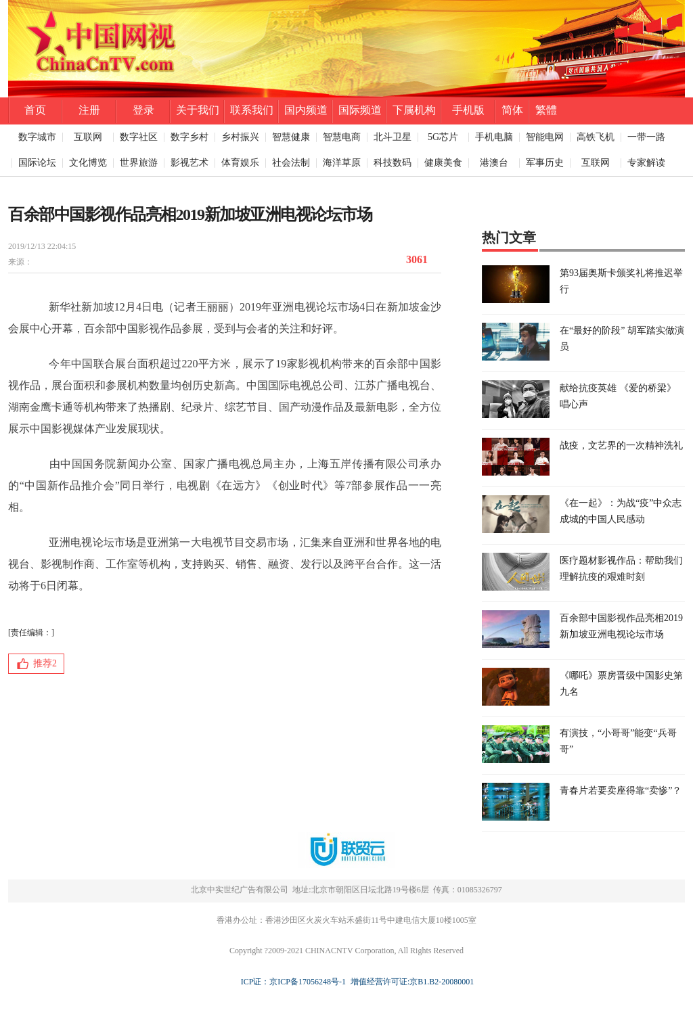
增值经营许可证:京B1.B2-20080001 (410, 981)
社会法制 (291, 163)
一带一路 (646, 137)
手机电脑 (494, 137)
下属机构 (414, 110)
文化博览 (88, 163)
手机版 (468, 110)
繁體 (546, 110)
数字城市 (37, 137)
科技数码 (392, 163)
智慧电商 (342, 137)
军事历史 (545, 163)
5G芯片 (443, 137)
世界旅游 (139, 163)
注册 (89, 110)
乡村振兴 (240, 137)
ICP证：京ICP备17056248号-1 (293, 981)
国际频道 (360, 110)
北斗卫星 (392, 137)
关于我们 (197, 110)
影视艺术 (189, 163)
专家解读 (646, 163)
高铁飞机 (595, 137)
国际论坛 (37, 163)
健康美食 (443, 163)
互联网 (88, 137)
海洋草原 (342, 163)
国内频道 (306, 110)
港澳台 (494, 163)
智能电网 (545, 137)
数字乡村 (189, 137)
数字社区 (139, 137)
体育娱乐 (240, 163)
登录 (143, 110)
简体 (512, 110)
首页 (35, 110)
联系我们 (251, 110)
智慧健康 (291, 137)
